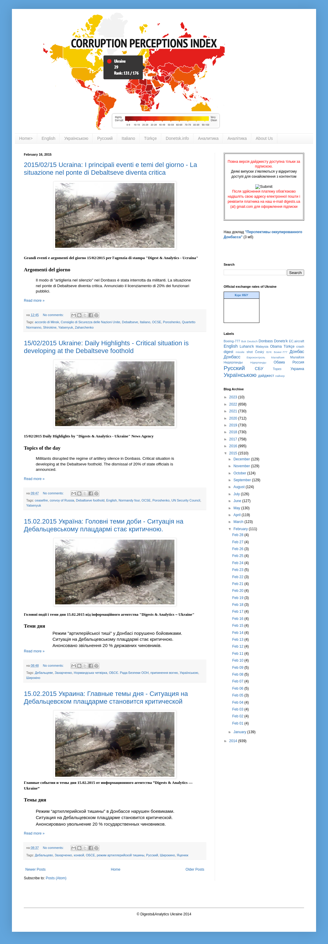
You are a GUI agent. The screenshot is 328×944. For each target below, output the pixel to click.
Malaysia (262, 346)
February (241, 529)
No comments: (54, 315)
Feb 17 (238, 611)
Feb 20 (238, 591)
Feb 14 (238, 633)
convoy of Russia (62, 500)
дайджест (266, 376)
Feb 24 (238, 563)
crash (300, 346)
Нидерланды (233, 362)
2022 (233, 404)
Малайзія (297, 357)
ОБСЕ (90, 855)
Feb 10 (238, 660)
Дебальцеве (44, 672)
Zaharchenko (84, 327)
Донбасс (232, 357)
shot (250, 352)
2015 (233, 453)
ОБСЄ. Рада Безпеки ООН (128, 672)
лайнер (280, 375)
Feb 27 (238, 542)
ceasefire (41, 500)
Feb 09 (238, 668)
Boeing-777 (232, 341)
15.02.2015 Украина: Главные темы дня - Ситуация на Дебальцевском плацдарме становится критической (106, 697)
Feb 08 (238, 674)
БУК (269, 352)
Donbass (266, 341)
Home (115, 869)
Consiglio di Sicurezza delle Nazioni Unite (90, 322)
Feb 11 (238, 653)
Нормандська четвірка (90, 672)
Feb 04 (238, 702)
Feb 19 (238, 598)
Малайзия (277, 357)
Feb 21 (238, 584)
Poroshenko (171, 322)
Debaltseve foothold (90, 500)
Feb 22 (238, 577)
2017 (233, 439)
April (237, 515)
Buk (243, 341)
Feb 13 (238, 639)
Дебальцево (44, 855)
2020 (233, 418)
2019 (233, 425)
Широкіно (33, 678)
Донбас (297, 351)
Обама (279, 362)
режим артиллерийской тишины (120, 855)
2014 (233, 741)
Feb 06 (238, 688)
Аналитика (208, 138)
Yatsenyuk (65, 327)
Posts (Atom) (56, 878)
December (242, 459)
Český (259, 352)
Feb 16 (238, 619)
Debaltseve (130, 322)
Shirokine (49, 327)
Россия (298, 362)
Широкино (167, 855)
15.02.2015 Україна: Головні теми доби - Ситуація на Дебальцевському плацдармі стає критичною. (103, 525)
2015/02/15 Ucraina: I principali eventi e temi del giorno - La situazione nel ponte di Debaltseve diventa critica (110, 168)
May (237, 508)
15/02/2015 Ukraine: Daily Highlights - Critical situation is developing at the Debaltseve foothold (106, 347)
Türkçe (150, 138)
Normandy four (129, 500)
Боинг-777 (280, 352)
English (48, 138)
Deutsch (252, 341)
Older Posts (194, 869)
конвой (79, 855)
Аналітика (237, 138)
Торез (277, 369)
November (242, 466)
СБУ (259, 368)
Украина (297, 369)
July (237, 494)
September (242, 480)
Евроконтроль (256, 357)
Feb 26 (238, 549)
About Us (264, 138)
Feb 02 (238, 716)
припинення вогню (164, 672)
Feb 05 (238, 695)
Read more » (34, 300)
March (239, 522)
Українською (76, 138)
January (240, 732)
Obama (276, 346)
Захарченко (63, 672)
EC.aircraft (296, 341)
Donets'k (281, 341)
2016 (233, 446)
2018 (233, 432)
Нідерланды (258, 362)
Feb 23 (238, 570)
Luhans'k (247, 346)
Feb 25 (238, 556)
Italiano (128, 138)
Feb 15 (238, 625)
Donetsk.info (177, 138)
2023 (233, 397)
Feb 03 (238, 709)
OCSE (156, 322)
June (237, 501)
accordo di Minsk (47, 322)
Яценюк (182, 855)
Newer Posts (35, 869)
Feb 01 (238, 723)
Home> (26, 138)
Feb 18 (238, 605)
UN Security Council (185, 500)
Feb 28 (238, 535)
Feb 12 (238, 646)
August (239, 487)
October (240, 473)
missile (240, 352)
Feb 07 (238, 681)
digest (228, 352)
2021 (233, 411)
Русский (105, 138)
